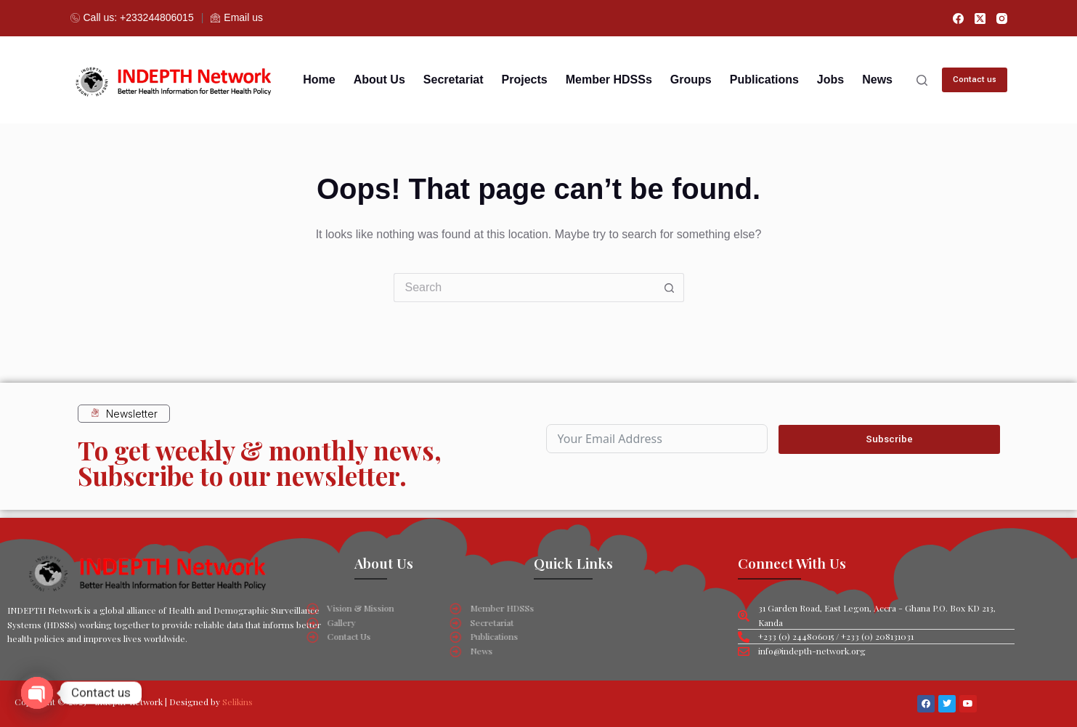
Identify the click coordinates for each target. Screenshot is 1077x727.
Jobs (830, 79)
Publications (764, 79)
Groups (691, 79)
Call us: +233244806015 (132, 17)
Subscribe (889, 438)
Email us (237, 17)
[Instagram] (1001, 18)
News (877, 79)
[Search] (922, 80)
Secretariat (453, 79)
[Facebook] (958, 18)
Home (319, 79)
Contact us (974, 79)
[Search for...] (524, 287)
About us (379, 79)
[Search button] (669, 287)
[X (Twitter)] (980, 18)
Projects (525, 79)
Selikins (237, 701)
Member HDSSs (609, 79)
